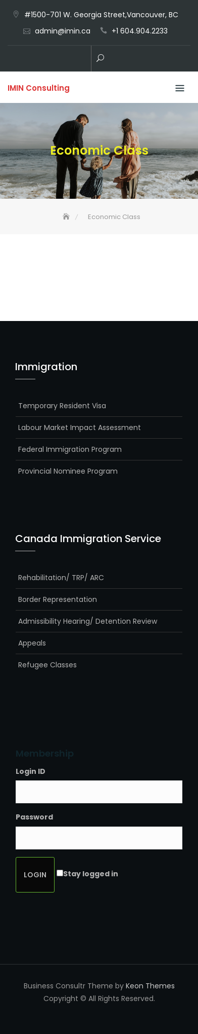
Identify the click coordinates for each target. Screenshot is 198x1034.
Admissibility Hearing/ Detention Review (87, 621)
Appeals (32, 643)
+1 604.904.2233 (140, 31)
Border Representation (57, 599)
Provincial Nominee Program (68, 471)
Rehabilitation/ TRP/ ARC (61, 578)
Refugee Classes (47, 665)
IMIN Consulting (39, 88)
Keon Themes (150, 986)
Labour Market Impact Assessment (79, 427)
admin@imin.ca (62, 31)
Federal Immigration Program (70, 449)
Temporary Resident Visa (62, 406)
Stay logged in (90, 874)
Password (34, 817)
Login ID (30, 771)
